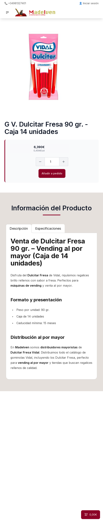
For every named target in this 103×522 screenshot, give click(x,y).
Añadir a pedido (52, 173)
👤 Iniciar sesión (89, 3)
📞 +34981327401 (15, 3)
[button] (7, 12)
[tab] (19, 228)
